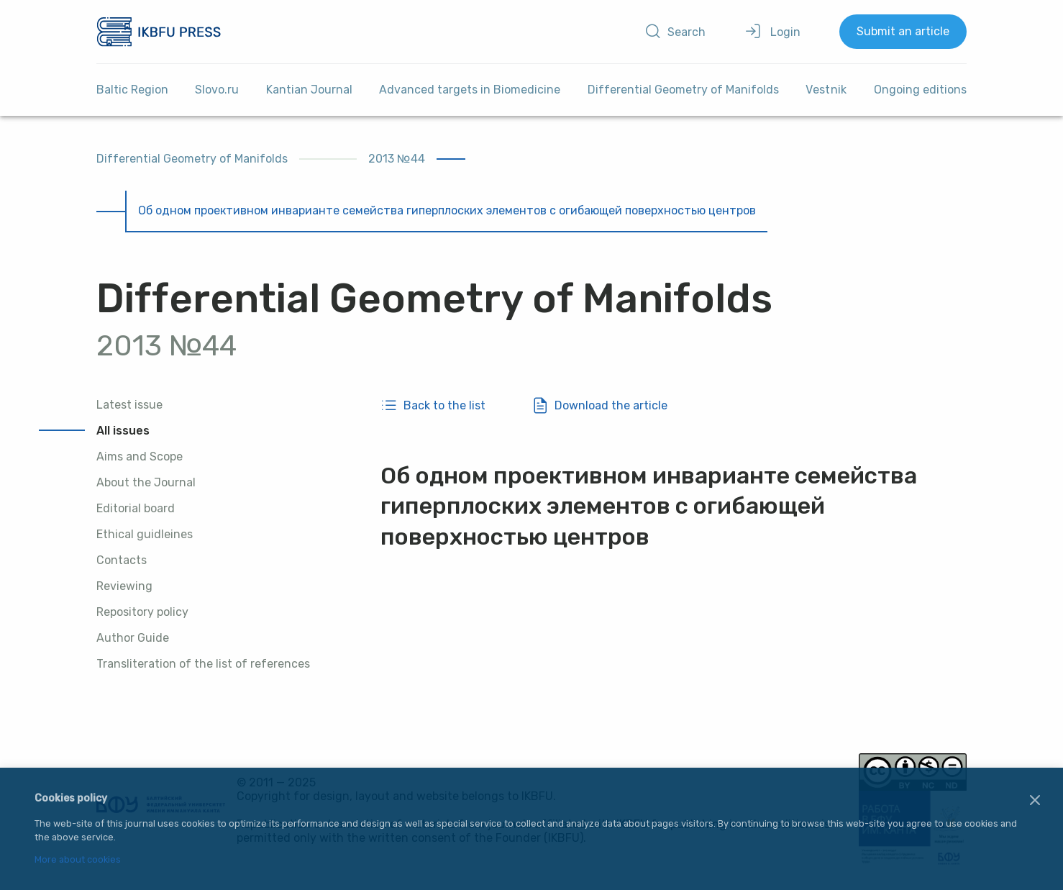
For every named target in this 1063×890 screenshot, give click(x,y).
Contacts (121, 560)
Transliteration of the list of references (203, 664)
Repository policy (142, 612)
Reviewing (124, 586)
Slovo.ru (217, 89)
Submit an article (903, 31)
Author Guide (132, 638)
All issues (123, 430)
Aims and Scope (139, 456)
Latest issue (129, 405)
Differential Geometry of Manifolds (683, 89)
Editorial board (135, 508)
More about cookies (78, 860)
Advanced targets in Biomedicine (469, 89)
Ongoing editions (920, 89)
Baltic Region (132, 89)
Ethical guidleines (144, 534)
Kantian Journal (309, 89)
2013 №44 (396, 158)
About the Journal (146, 482)
